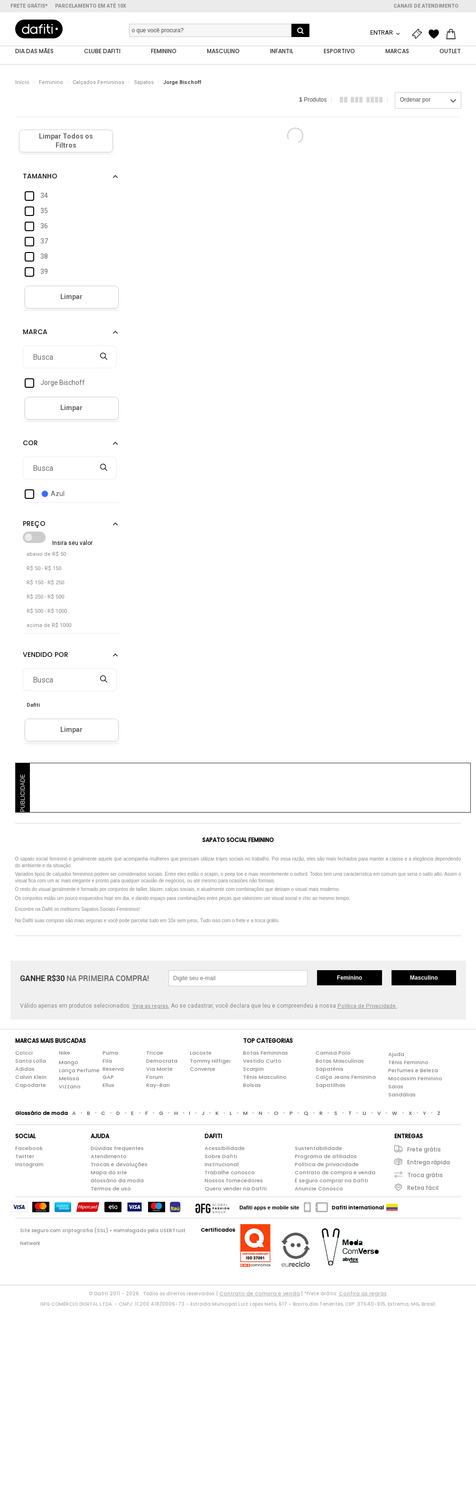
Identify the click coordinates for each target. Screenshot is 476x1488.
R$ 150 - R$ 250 (45, 583)
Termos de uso (111, 1189)
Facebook (29, 1148)
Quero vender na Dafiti (236, 1189)
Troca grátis (425, 1175)
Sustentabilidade (318, 1148)
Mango (68, 1062)
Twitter (24, 1156)
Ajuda (396, 1054)
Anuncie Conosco (319, 1189)
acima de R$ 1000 (49, 626)
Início (22, 83)
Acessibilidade (225, 1148)
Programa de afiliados (326, 1156)
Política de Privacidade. (367, 1006)
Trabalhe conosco (230, 1173)
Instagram (29, 1164)
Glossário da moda (117, 1181)
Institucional (222, 1164)
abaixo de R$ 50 (46, 555)
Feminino (51, 83)
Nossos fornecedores (234, 1181)
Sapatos (144, 83)
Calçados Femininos (98, 83)
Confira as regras (363, 1294)
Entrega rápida (428, 1163)
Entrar (382, 32)
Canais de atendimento (425, 6)
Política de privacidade (327, 1164)
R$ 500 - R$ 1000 (47, 611)
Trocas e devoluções (119, 1164)
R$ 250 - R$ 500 (45, 597)
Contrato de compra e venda (335, 1173)
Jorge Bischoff (182, 83)
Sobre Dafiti (221, 1156)
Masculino (424, 978)
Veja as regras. (150, 1006)
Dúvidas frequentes (117, 1148)
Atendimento (109, 1156)
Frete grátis (424, 1150)
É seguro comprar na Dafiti (331, 1181)
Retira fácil (423, 1188)
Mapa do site (109, 1173)
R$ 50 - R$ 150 (44, 569)
